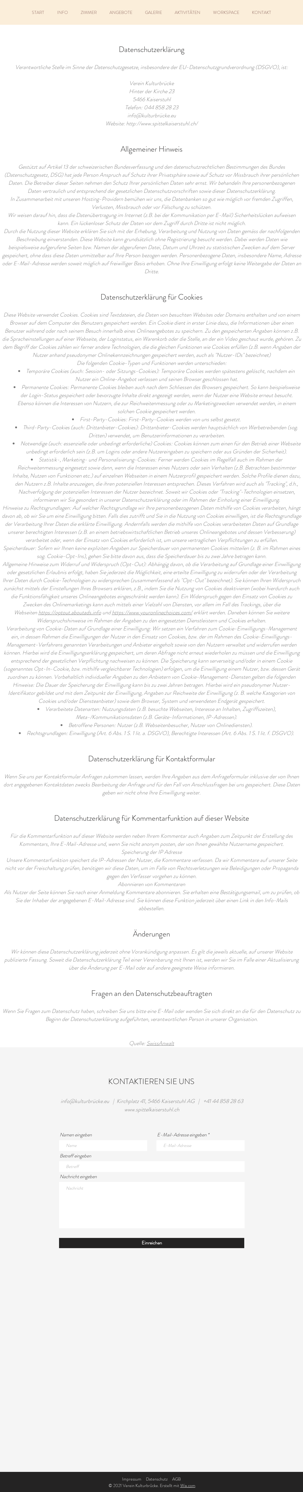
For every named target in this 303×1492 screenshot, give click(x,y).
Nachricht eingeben (78, 1176)
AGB (176, 1479)
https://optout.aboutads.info (69, 612)
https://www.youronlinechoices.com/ (152, 612)
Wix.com (187, 1485)
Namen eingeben (76, 1134)
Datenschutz (157, 1479)
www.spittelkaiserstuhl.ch (151, 1109)
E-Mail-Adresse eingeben (182, 1134)
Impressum (131, 1479)
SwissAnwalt (160, 1043)
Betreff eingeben (75, 1155)
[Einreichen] (151, 1243)
